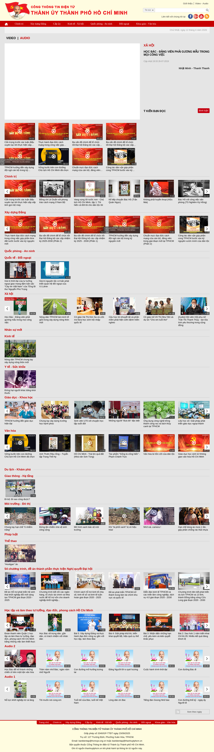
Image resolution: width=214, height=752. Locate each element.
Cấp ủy (57, 24)
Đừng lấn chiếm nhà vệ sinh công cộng (53, 528)
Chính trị (19, 24)
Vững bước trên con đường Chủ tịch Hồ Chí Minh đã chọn (53, 168)
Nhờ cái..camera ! (152, 527)
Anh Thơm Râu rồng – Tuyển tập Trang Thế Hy (53, 455)
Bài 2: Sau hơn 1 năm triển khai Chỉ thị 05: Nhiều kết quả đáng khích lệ (193, 636)
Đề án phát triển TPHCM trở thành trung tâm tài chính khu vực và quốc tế (123, 595)
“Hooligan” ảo (11, 564)
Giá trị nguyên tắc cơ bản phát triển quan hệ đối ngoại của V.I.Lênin (54, 284)
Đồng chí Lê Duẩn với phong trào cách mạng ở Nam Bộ (53, 201)
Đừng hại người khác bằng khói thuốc (20, 391)
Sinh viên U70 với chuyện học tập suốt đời (88, 422)
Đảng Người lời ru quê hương (123, 669)
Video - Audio (201, 3)
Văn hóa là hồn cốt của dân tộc (159, 454)
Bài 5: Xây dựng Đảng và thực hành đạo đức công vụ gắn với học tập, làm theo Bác (89, 636)
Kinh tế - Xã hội (76, 24)
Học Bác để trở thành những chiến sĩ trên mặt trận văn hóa (19, 670)
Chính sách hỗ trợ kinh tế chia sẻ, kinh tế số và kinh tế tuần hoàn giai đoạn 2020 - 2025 (88, 595)
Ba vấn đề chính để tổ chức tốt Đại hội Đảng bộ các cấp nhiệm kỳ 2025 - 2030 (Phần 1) (121, 143)
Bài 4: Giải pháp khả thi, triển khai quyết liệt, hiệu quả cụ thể (124, 634)
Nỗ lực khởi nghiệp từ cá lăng (19, 700)
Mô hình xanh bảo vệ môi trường (86, 528)
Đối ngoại (124, 24)
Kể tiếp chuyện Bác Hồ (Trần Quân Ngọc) (123, 201)
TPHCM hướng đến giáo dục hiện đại (19, 422)
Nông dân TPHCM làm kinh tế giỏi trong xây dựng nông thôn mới (54, 320)
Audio (25, 38)
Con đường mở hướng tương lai (88, 670)
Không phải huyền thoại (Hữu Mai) (157, 201)
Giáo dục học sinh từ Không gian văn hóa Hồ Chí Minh (192, 455)
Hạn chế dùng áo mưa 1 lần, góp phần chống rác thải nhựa (193, 528)
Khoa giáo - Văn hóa (146, 24)
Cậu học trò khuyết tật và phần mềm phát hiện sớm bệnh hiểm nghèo (124, 320)
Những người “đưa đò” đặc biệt (124, 420)
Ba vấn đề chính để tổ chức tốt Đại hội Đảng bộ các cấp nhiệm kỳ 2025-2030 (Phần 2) (86, 143)
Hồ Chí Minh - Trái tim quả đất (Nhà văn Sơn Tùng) (89, 455)
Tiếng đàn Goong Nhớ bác (156, 700)
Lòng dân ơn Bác (117, 700)
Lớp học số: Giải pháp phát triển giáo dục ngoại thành (191, 422)
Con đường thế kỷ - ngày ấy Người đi (192, 701)
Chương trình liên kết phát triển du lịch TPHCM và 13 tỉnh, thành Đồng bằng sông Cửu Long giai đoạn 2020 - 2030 (193, 596)
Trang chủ (44, 722)
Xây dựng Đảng (38, 24)
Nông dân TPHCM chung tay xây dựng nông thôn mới (19, 361)
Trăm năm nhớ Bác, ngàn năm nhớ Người (54, 670)
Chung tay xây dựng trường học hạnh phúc (53, 422)
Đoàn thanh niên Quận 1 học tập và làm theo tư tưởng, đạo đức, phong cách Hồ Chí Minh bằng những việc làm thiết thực (20, 637)
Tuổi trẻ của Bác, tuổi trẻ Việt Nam (88, 701)
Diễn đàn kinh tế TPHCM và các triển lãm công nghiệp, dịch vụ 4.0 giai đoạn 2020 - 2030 (158, 595)
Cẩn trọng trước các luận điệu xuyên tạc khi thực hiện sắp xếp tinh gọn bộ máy (19, 143)
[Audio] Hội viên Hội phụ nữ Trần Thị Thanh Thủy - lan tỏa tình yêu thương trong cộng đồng (193, 321)
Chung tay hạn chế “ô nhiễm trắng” (18, 528)
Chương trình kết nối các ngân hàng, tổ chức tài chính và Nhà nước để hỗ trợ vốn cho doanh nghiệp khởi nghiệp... (54, 596)
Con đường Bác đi (187, 669)
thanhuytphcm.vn (93, 748)
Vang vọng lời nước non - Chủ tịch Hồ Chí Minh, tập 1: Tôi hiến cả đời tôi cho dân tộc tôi (89, 202)
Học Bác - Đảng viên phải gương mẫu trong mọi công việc (18, 320)
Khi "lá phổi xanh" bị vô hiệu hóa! (122, 528)
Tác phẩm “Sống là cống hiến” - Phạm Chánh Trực (124, 455)
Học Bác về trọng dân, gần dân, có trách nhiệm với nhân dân (53, 636)
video (11, 38)
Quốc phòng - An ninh (101, 24)
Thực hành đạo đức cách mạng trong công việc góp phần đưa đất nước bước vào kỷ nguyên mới (52, 143)
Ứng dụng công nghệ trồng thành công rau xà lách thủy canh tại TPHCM (157, 423)
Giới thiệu (187, 3)
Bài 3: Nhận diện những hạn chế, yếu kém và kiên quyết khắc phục (157, 636)
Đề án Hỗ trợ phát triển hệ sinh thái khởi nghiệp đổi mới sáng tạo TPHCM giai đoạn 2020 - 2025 (20, 596)
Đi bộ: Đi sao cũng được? (17, 499)
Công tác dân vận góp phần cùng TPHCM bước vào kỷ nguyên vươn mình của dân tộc (119, 169)
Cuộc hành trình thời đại (155, 669)
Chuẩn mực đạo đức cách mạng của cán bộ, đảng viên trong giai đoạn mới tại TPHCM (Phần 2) (87, 169)
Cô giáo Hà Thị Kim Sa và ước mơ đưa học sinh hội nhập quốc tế (89, 320)
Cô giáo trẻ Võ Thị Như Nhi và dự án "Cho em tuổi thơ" (158, 318)
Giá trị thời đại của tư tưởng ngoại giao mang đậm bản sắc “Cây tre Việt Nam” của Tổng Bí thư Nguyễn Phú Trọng (20, 285)
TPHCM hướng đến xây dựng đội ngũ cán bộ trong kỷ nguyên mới (19, 169)
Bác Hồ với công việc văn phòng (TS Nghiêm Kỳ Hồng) (192, 201)
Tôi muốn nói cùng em (50, 700)
